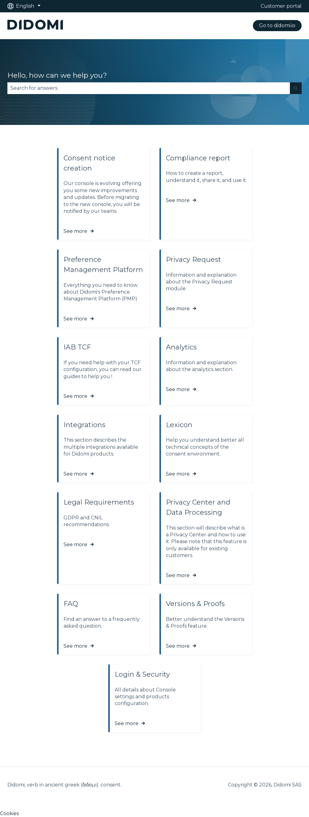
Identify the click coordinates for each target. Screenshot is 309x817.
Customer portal (281, 6)
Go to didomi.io (277, 25)
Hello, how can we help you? (57, 75)
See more (75, 231)
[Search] (296, 88)
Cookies (9, 813)
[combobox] (148, 88)
